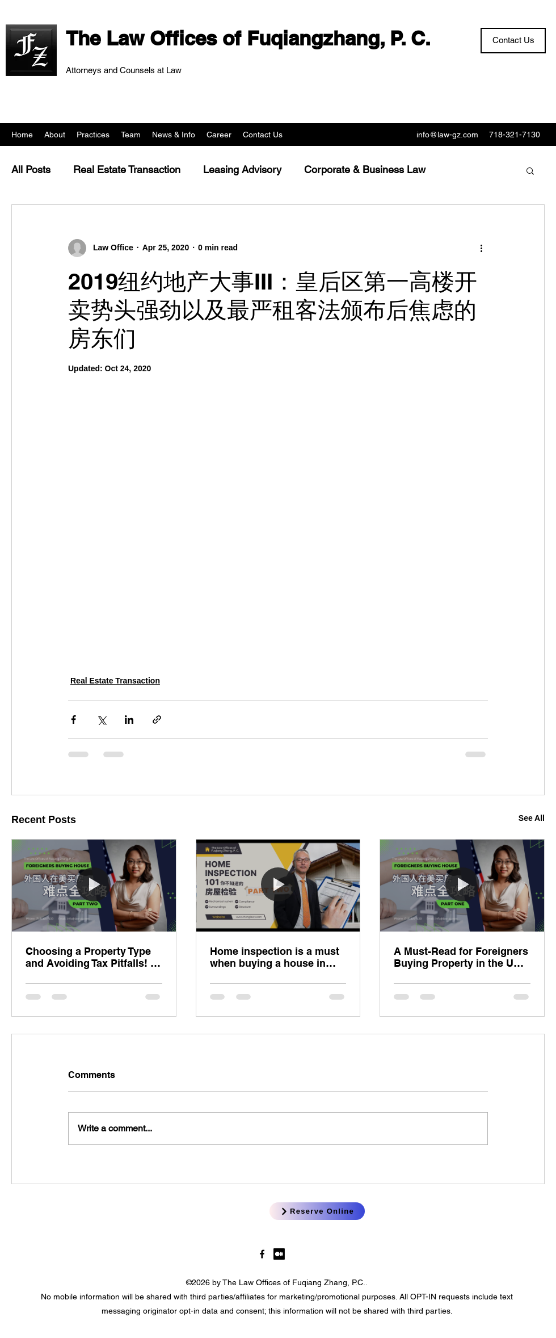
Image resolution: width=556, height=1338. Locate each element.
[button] (530, 170)
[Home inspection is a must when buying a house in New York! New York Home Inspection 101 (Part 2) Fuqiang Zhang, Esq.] (278, 886)
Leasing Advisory (242, 169)
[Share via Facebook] (73, 719)
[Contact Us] (513, 40)
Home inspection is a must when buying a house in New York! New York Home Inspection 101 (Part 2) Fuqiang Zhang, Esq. (274, 957)
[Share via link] (156, 719)
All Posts (30, 169)
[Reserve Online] (317, 1211)
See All (532, 818)
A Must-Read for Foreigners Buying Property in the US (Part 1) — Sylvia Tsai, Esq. (461, 957)
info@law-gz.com (447, 134)
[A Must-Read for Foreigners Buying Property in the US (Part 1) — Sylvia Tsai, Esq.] (462, 886)
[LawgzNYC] (262, 1254)
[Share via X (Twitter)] (101, 719)
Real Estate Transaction (126, 169)
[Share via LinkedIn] (129, 719)
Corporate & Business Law (365, 169)
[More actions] (481, 248)
